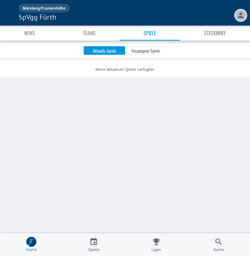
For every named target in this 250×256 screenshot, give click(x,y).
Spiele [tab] (150, 33)
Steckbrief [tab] (215, 33)
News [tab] (29, 33)
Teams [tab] (89, 33)
